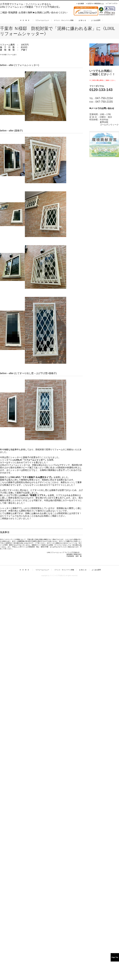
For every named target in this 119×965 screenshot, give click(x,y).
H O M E (25, 20)
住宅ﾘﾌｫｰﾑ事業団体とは (96, 3)
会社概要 (81, 3)
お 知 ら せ (82, 20)
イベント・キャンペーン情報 (63, 20)
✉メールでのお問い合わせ (101, 108)
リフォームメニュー (42, 20)
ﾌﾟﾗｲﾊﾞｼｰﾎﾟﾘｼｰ (112, 3)
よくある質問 (95, 20)
